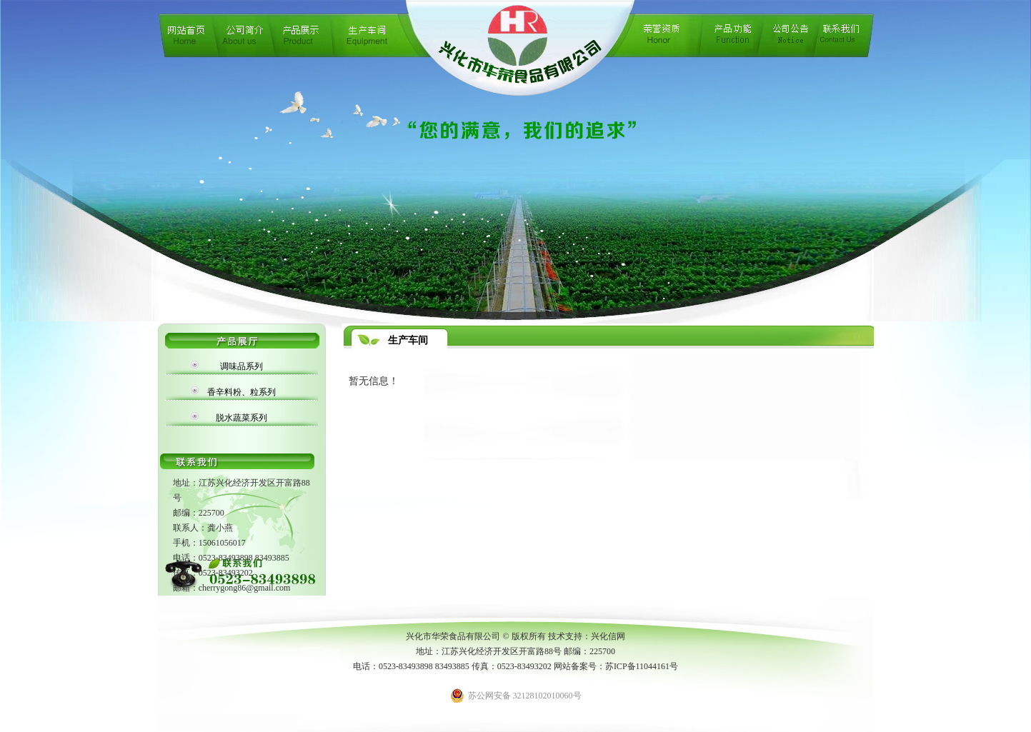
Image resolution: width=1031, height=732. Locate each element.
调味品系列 (241, 366)
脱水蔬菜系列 (241, 418)
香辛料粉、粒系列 (241, 392)
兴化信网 (608, 636)
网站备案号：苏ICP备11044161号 (616, 666)
